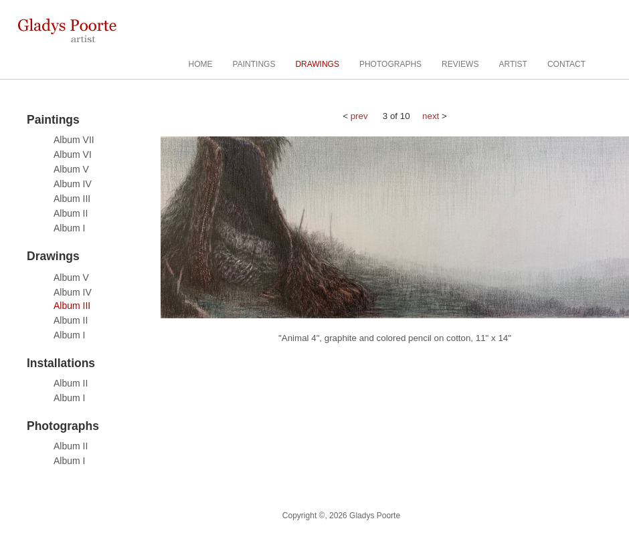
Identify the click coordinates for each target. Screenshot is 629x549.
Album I (69, 228)
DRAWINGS (317, 64)
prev (359, 116)
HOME (201, 64)
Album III (72, 198)
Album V (71, 169)
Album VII (74, 139)
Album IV (73, 184)
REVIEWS (460, 64)
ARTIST (513, 64)
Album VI (73, 154)
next (430, 116)
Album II (71, 213)
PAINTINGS (254, 64)
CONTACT (566, 64)
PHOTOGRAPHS (390, 64)
